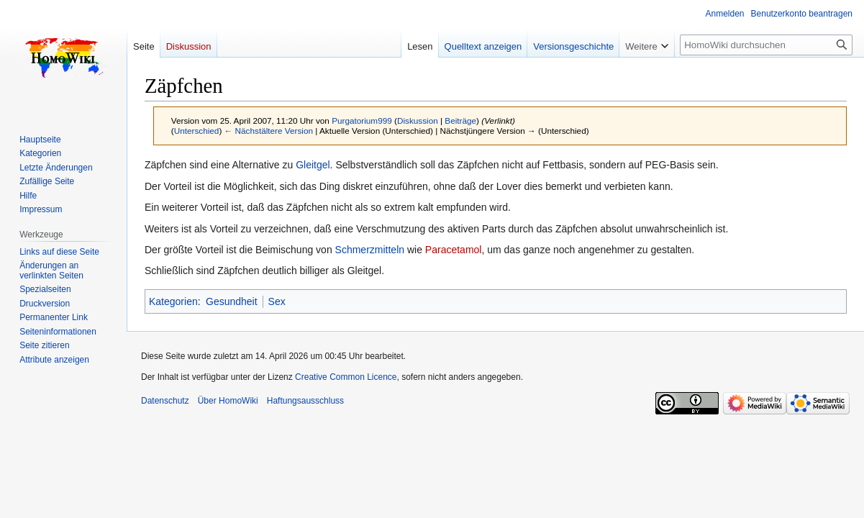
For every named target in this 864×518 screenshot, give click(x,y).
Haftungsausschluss (305, 401)
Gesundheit (232, 301)
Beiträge (460, 120)
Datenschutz (165, 401)
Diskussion (417, 120)
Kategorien (173, 301)
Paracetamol (453, 249)
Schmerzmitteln (369, 249)
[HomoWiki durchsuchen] (766, 45)
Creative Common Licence (345, 377)
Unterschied (196, 130)
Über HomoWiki (228, 401)
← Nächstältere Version (268, 130)
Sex (277, 301)
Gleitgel (312, 165)
